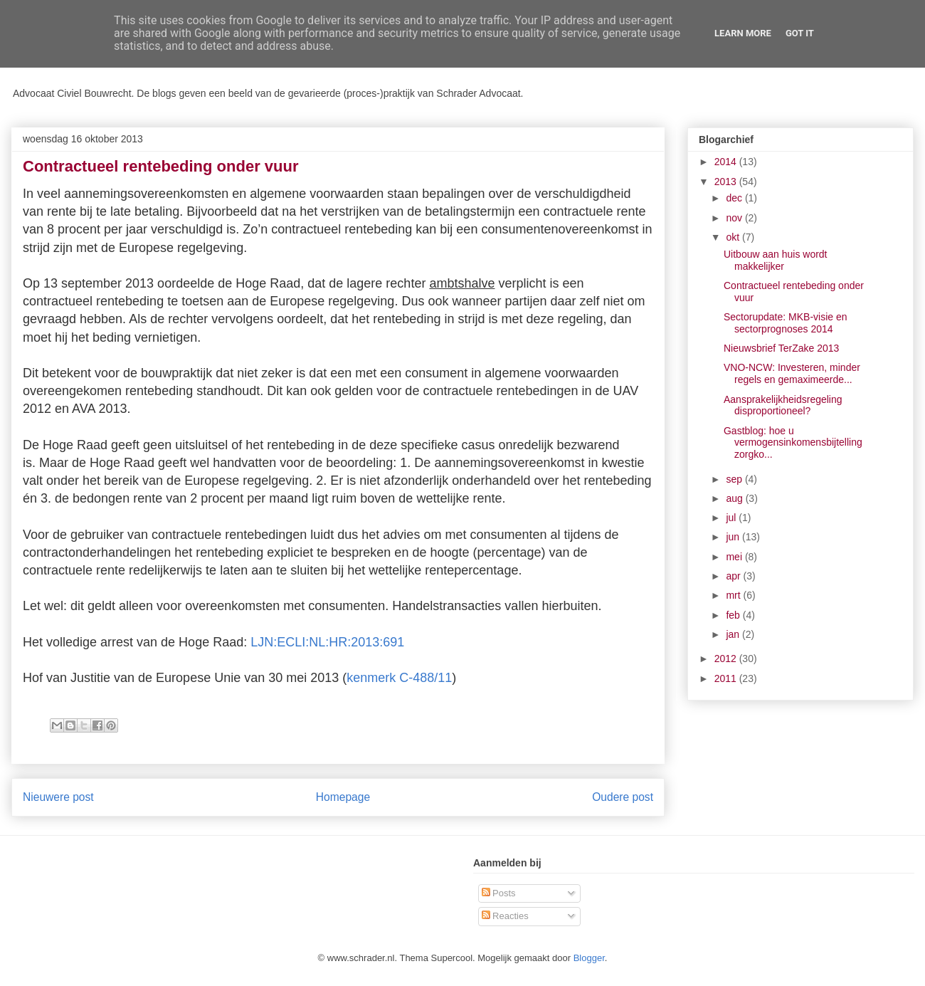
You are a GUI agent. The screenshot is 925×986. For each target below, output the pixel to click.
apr (734, 576)
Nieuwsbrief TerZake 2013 (781, 348)
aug (735, 498)
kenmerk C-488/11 (399, 678)
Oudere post (622, 797)
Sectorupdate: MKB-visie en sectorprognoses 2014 (785, 323)
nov (735, 218)
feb (734, 615)
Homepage (343, 797)
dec (735, 198)
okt (734, 237)
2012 (726, 658)
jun (734, 536)
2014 (726, 161)
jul (732, 517)
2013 (726, 181)
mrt (734, 595)
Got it (800, 33)
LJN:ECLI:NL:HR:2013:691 (327, 642)
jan (734, 634)
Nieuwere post (58, 797)
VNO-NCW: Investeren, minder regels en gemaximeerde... (792, 373)
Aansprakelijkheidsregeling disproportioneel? (783, 405)
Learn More (742, 33)
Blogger (589, 958)
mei (735, 556)
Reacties (505, 916)
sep (735, 479)
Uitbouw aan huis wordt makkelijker (776, 260)
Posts (499, 893)
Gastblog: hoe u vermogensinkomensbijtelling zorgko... (793, 443)
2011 (726, 678)
